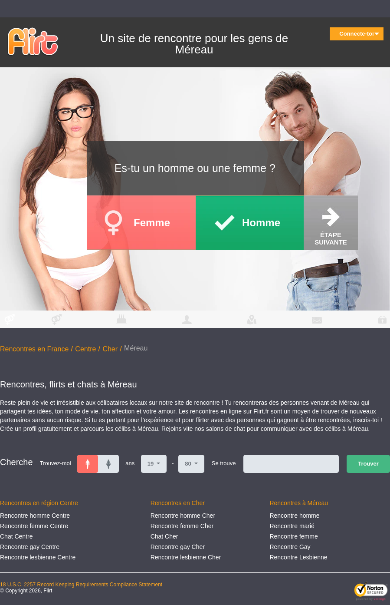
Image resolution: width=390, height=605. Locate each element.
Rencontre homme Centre (35, 515)
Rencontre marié (292, 525)
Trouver (368, 463)
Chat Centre (16, 536)
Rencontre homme (294, 515)
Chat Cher (164, 536)
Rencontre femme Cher (182, 525)
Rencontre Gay (289, 546)
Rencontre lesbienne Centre (37, 557)
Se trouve (224, 463)
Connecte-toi (359, 33)
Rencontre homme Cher (183, 515)
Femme (152, 222)
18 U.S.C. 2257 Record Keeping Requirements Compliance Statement (81, 585)
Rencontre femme (293, 536)
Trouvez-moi (55, 463)
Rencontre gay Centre (29, 546)
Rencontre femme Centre (34, 525)
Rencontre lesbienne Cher (186, 557)
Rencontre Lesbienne (298, 557)
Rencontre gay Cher (178, 546)
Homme (261, 222)
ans (129, 463)
